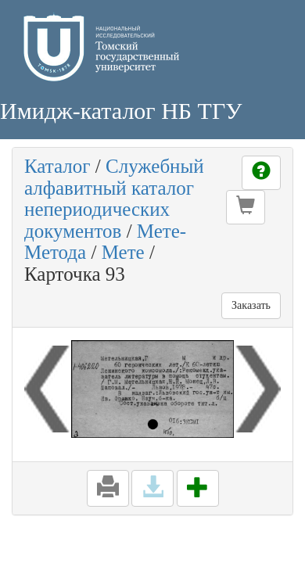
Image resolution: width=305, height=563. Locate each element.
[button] (245, 207)
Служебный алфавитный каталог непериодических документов (114, 199)
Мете (123, 252)
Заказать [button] (251, 305)
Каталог (57, 166)
